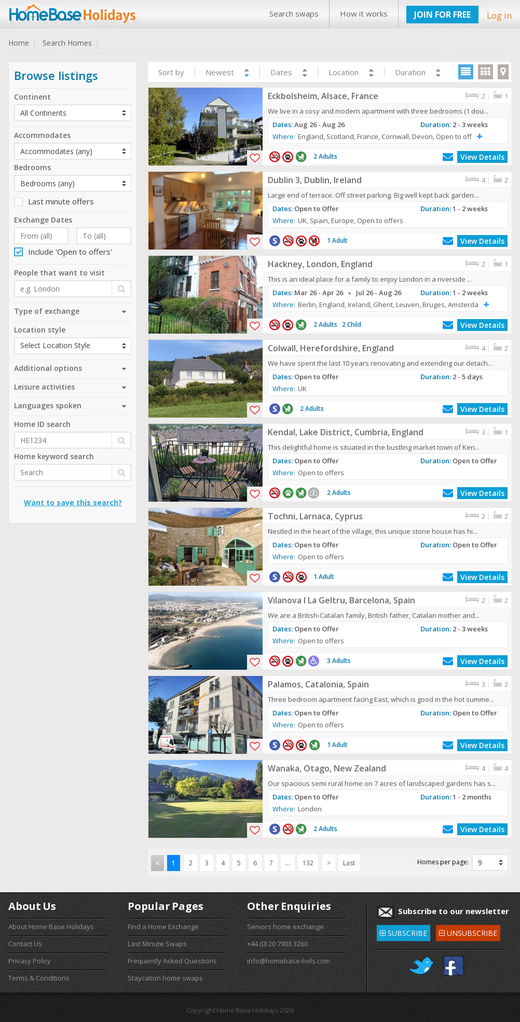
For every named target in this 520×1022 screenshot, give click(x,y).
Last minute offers (54, 201)
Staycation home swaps (165, 978)
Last (349, 863)
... (287, 863)
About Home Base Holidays (51, 926)
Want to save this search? (73, 502)
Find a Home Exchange (163, 926)
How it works (364, 13)
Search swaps (294, 13)
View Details (482, 157)
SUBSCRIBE (403, 931)
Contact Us (25, 943)
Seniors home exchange (285, 926)
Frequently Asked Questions (172, 960)
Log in (499, 15)
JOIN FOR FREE (442, 14)
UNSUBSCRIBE (468, 931)
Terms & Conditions (39, 978)
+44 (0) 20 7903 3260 (277, 943)
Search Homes (67, 43)
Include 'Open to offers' (63, 251)
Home (18, 43)
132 (308, 863)
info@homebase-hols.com (288, 960)
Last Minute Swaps (157, 943)
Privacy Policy (29, 960)
